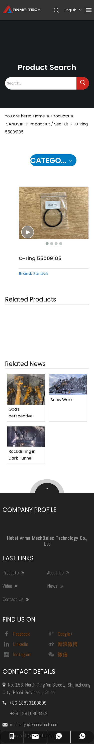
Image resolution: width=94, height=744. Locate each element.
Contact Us (16, 529)
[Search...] (40, 83)
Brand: (25, 273)
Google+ (60, 564)
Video (10, 516)
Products (13, 503)
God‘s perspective (21, 343)
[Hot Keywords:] (82, 83)
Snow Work (62, 330)
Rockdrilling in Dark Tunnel (22, 385)
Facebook (16, 564)
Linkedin (15, 574)
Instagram (17, 585)
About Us (58, 503)
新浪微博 (62, 574)
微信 (57, 585)
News (55, 516)
